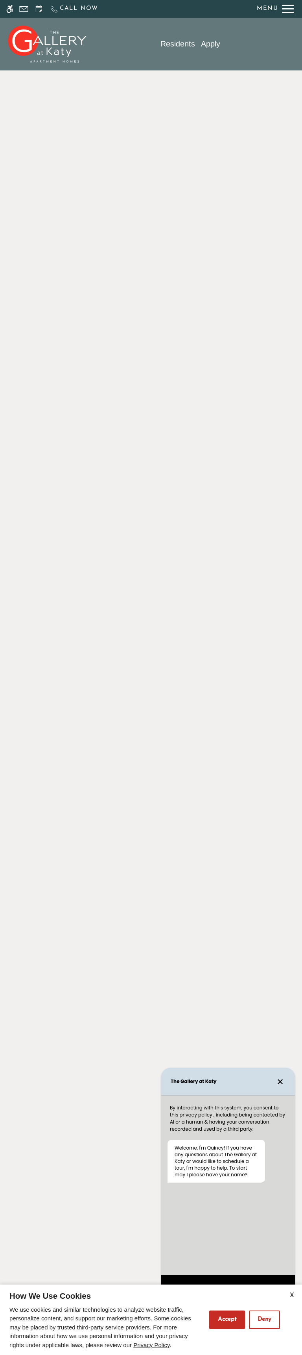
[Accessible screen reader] (10, 9)
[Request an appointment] (39, 9)
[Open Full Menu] (275, 9)
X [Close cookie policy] (292, 1295)
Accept (227, 1319)
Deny (264, 1319)
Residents (177, 43)
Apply (210, 43)
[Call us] (74, 9)
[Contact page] (24, 9)
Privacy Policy (151, 1345)
